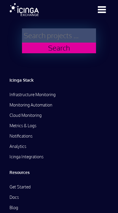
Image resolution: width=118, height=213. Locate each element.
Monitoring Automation (31, 104)
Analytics (18, 146)
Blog (14, 207)
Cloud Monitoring (26, 115)
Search (59, 47)
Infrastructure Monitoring (33, 94)
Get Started (20, 186)
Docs (14, 197)
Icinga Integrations (26, 156)
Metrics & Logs (23, 125)
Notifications (21, 135)
